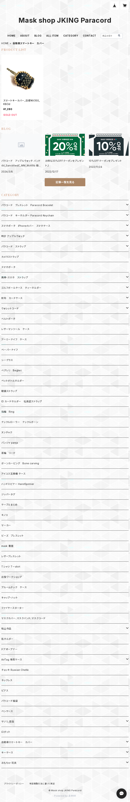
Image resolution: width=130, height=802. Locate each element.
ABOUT (25, 35)
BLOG (38, 35)
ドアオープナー (9, 649)
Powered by (65, 796)
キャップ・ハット (9, 597)
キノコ (4, 515)
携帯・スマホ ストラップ (14, 277)
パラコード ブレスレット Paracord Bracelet (27, 205)
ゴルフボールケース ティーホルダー (21, 287)
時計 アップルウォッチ (13, 236)
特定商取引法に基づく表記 (42, 783)
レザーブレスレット (11, 556)
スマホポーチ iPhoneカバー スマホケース (25, 225)
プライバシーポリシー (14, 783)
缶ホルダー (7, 638)
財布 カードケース (12, 298)
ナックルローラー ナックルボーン (19, 422)
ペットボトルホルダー (12, 380)
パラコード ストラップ (13, 246)
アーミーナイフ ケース (14, 339)
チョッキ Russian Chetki (15, 669)
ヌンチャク (6, 432)
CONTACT (89, 35)
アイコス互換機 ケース (13, 473)
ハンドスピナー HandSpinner (17, 484)
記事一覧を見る (65, 182)
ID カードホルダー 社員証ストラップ (21, 401)
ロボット (5, 731)
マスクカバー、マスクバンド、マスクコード (23, 618)
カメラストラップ (10, 256)
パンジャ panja (9, 442)
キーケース (7, 752)
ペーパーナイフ (9, 349)
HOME (11, 35)
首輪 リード (8, 453)
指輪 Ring (7, 411)
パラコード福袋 (9, 700)
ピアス (4, 690)
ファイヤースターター (12, 607)
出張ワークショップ (11, 576)
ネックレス (7, 680)
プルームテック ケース (14, 587)
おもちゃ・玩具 (9, 762)
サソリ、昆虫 (7, 721)
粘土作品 (6, 628)
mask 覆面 (7, 545)
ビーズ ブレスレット (12, 535)
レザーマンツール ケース (15, 329)
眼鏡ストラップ (9, 391)
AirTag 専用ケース (11, 659)
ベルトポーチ (8, 318)
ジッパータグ (8, 494)
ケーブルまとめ (9, 504)
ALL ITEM (52, 35)
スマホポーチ (8, 267)
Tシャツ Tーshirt (10, 566)
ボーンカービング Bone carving (20, 463)
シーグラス (7, 360)
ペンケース (7, 711)
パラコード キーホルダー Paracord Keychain (27, 215)
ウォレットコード (10, 308)
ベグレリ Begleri (11, 370)
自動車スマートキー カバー (16, 742)
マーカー (6, 525)
